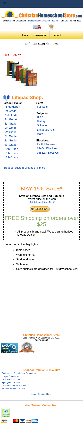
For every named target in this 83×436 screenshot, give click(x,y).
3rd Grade (10, 119)
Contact (56, 35)
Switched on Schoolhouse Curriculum (19, 373)
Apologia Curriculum (11, 382)
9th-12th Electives (48, 152)
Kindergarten (12, 106)
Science (42, 125)
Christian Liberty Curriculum (14, 385)
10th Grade (11, 149)
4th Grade (10, 123)
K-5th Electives (46, 144)
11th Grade (11, 153)
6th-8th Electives (47, 148)
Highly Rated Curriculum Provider (43, 21)
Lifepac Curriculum (10, 376)
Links (49, 394)
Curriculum (40, 35)
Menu (79, 1)
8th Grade (10, 140)
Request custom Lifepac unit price (24, 167)
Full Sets (42, 106)
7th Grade (10, 136)
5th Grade (10, 127)
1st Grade (10, 111)
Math (40, 133)
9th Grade (10, 144)
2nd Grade (10, 115)
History (41, 121)
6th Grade (10, 132)
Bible (40, 117)
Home (25, 35)
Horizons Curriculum (11, 379)
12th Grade (11, 157)
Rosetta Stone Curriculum (13, 388)
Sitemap (42, 394)
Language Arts (46, 129)
